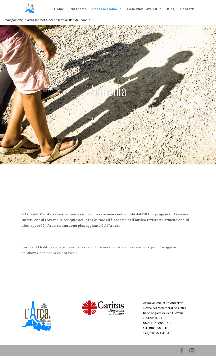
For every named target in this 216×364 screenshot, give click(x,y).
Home (59, 9)
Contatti (187, 9)
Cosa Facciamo (104, 9)
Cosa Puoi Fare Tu (142, 9)
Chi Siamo (78, 9)
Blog (171, 9)
